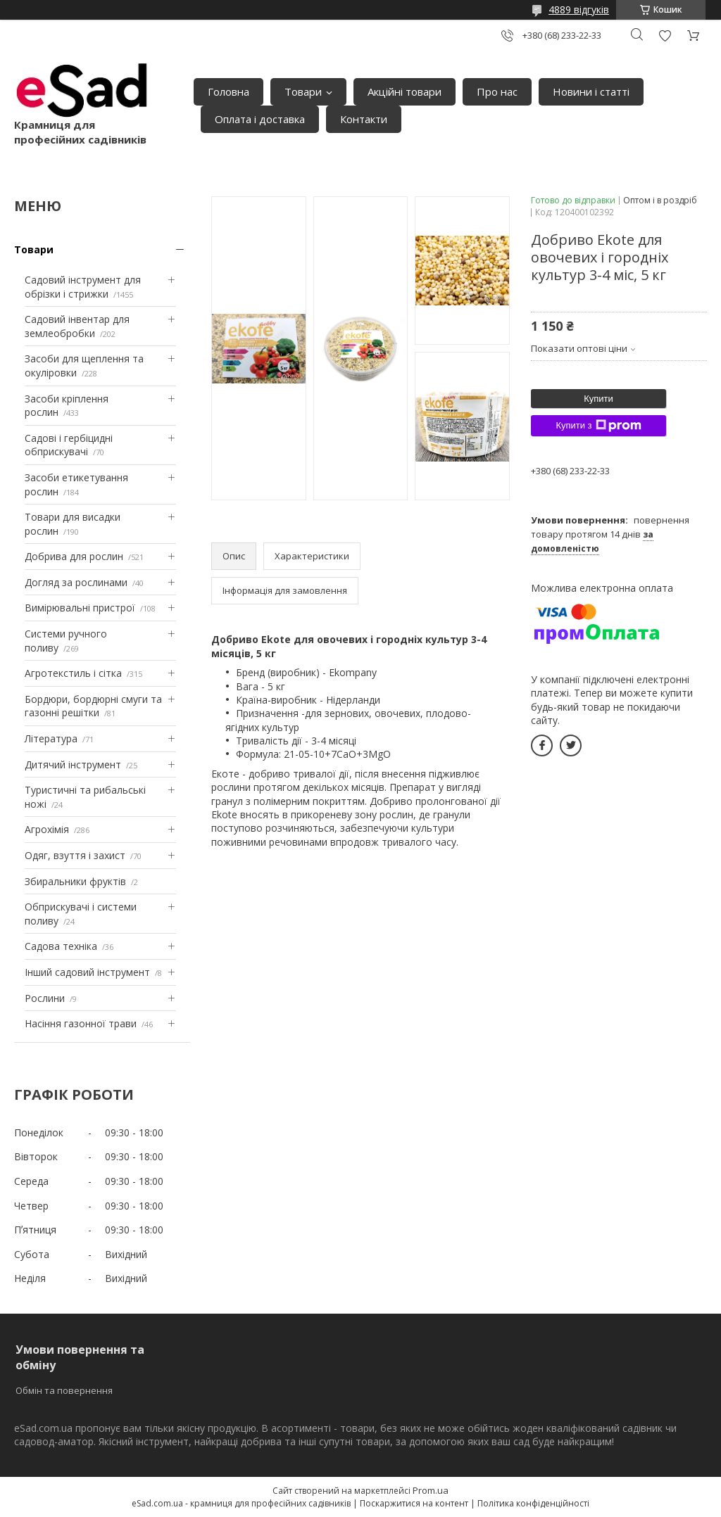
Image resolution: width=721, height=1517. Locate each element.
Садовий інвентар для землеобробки (77, 326)
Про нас (497, 91)
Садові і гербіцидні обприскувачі (69, 445)
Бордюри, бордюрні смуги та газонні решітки (93, 706)
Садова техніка (61, 946)
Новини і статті (591, 91)
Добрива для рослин (74, 556)
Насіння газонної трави (81, 1023)
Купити (598, 398)
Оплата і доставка (260, 119)
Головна (228, 91)
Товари (303, 91)
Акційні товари (404, 91)
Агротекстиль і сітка (73, 673)
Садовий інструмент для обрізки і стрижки (83, 286)
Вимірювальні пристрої (80, 607)
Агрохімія (47, 829)
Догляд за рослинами (76, 582)
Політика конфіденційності (533, 1503)
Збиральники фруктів (75, 881)
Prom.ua (431, 1490)
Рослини (45, 998)
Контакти (363, 119)
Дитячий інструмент (73, 764)
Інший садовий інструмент (87, 972)
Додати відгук (665, 36)
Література (51, 738)
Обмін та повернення (64, 1390)
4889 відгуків (578, 9)
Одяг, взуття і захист (75, 855)
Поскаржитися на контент (414, 1503)
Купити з (598, 425)
